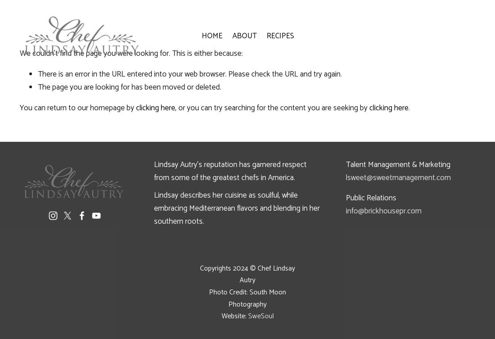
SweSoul (261, 316)
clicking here (155, 108)
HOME (212, 36)
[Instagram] (53, 215)
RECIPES (280, 36)
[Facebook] (81, 215)
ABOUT (244, 36)
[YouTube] (96, 215)
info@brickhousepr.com (384, 211)
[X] (67, 215)
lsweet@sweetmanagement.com (398, 178)
